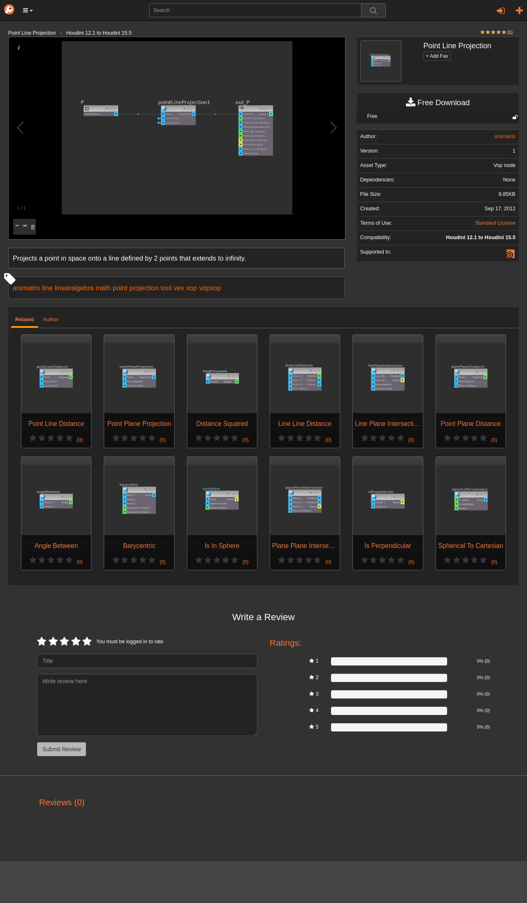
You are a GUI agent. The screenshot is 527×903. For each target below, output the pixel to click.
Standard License (495, 223)
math (103, 288)
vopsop (210, 288)
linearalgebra (74, 288)
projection (144, 288)
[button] (28, 10)
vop (191, 288)
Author (50, 319)
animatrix (26, 288)
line (47, 288)
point (120, 288)
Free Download (438, 102)
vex (179, 288)
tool (166, 288)
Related (24, 319)
